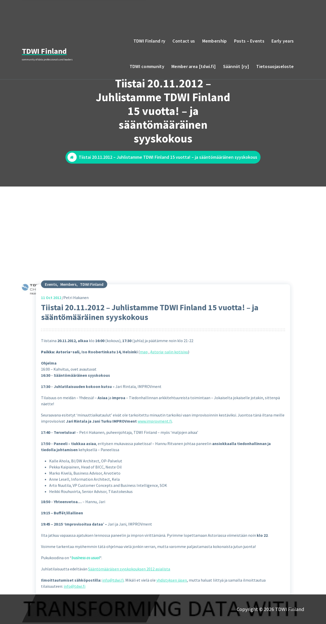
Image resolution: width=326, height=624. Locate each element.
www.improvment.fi (155, 547)
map (144, 477)
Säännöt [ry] (236, 66)
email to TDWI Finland (273, 13)
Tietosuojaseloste (275, 66)
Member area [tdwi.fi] (193, 66)
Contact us (183, 41)
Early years (282, 41)
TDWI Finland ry (149, 41)
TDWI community (147, 66)
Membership (214, 41)
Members (68, 410)
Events (51, 410)
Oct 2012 (51, 423)
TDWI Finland (91, 410)
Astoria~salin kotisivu (169, 477)
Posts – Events (249, 41)
